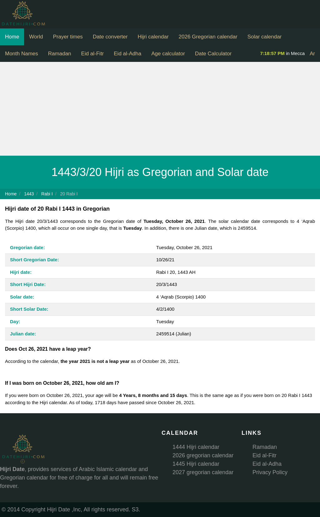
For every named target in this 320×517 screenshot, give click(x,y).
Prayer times (67, 37)
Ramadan (59, 54)
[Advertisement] (160, 109)
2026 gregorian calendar (202, 455)
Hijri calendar (153, 37)
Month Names (21, 54)
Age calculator (168, 54)
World (36, 37)
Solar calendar (265, 37)
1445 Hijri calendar (195, 464)
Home (12, 37)
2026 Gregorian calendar (208, 37)
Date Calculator (213, 54)
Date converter (110, 37)
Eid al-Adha (127, 54)
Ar (312, 54)
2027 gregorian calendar (202, 472)
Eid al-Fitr (92, 54)
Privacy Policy (270, 472)
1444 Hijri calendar (195, 447)
